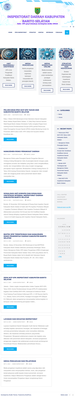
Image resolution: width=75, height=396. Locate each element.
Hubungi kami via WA (64, 205)
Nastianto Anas (17, 113)
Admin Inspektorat (19, 280)
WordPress (28, 393)
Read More (8, 83)
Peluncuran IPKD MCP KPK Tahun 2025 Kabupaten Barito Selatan (21, 109)
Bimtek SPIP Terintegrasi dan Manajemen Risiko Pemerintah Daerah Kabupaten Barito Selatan (25, 234)
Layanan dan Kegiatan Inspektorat (20, 317)
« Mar (60, 254)
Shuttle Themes (13, 393)
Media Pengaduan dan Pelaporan (20, 359)
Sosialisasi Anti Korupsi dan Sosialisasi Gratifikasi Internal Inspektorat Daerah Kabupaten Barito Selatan (23, 193)
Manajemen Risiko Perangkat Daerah (21, 150)
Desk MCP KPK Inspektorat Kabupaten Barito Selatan (25, 277)
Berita (28, 152)
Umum (28, 113)
